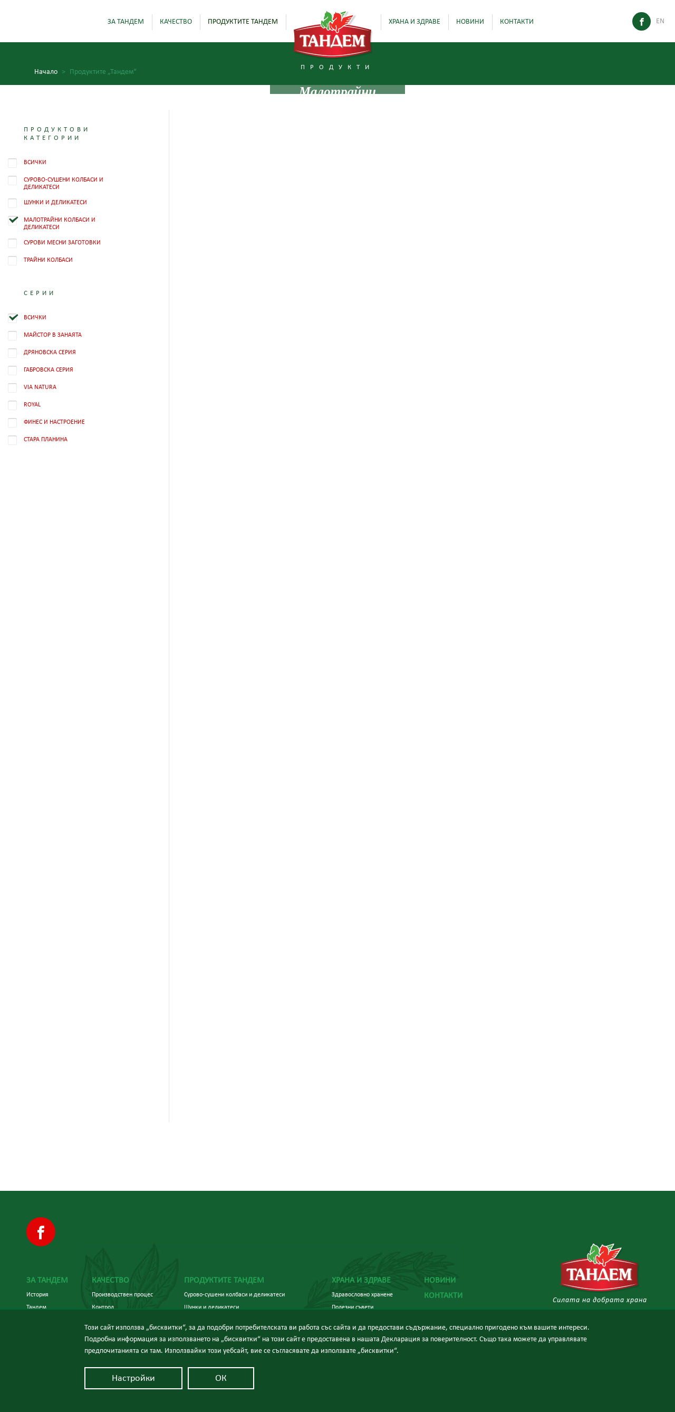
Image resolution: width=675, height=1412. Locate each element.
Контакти (517, 21)
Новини (470, 21)
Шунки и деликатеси (211, 1307)
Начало (49, 72)
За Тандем (126, 21)
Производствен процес (122, 1294)
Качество (176, 21)
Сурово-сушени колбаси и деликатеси (234, 1294)
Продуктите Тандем (243, 21)
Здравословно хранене (362, 1294)
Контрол (103, 1307)
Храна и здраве (414, 21)
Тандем (36, 1307)
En (660, 21)
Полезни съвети (352, 1307)
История (37, 1294)
